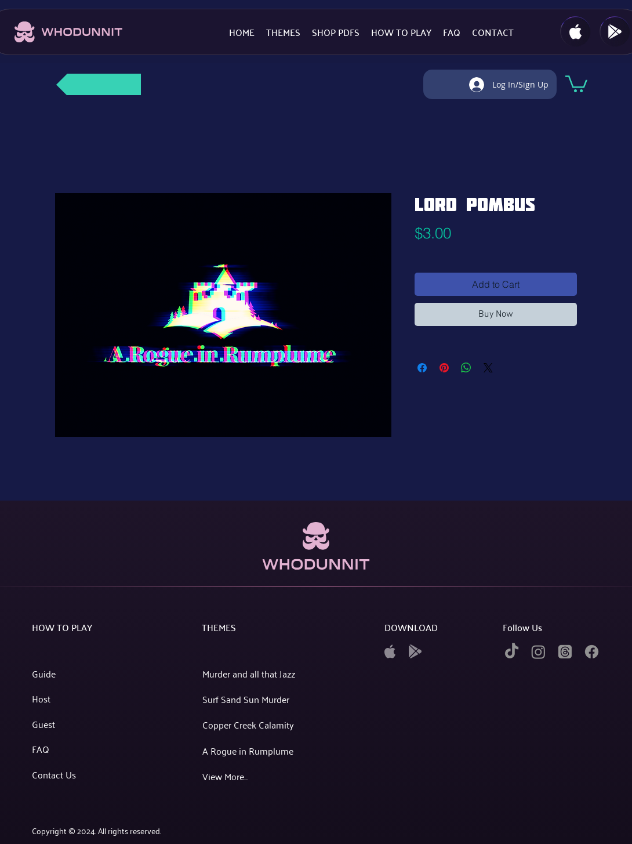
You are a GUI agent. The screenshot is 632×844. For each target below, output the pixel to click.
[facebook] (592, 652)
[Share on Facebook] (422, 368)
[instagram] (538, 652)
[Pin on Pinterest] (444, 368)
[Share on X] (488, 368)
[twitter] (565, 652)
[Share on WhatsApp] (466, 368)
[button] (576, 83)
